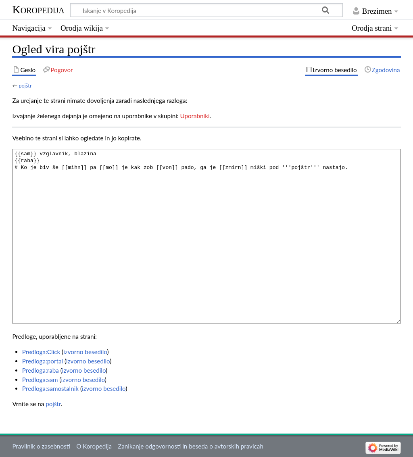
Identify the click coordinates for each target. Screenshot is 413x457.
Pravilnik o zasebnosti (41, 446)
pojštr (25, 85)
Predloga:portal (42, 361)
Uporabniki (195, 115)
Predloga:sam (40, 379)
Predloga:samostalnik (50, 388)
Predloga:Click (41, 351)
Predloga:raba (40, 370)
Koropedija (38, 9)
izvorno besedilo (85, 351)
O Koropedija (94, 446)
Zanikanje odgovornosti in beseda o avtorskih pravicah (190, 446)
